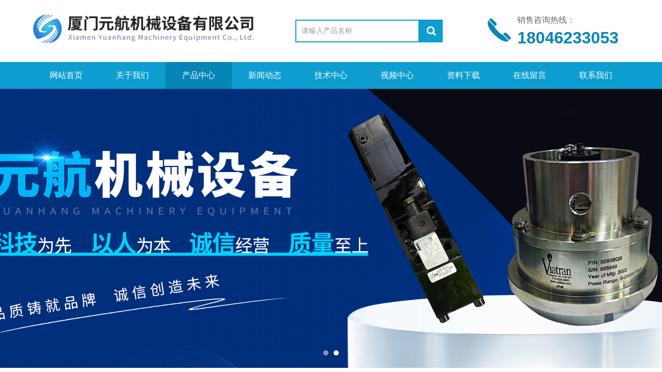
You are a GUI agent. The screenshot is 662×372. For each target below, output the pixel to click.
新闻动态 (264, 75)
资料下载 (463, 75)
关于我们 (132, 75)
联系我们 (595, 75)
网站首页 (66, 75)
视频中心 (397, 75)
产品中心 (198, 75)
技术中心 (331, 75)
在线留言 (529, 75)
